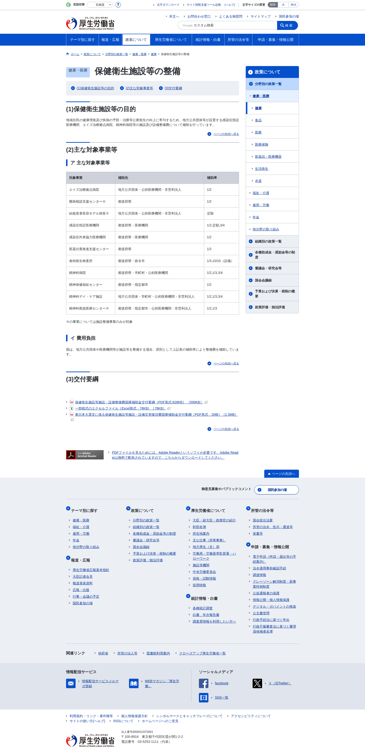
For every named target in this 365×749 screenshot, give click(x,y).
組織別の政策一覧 (268, 241)
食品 (258, 120)
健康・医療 (261, 96)
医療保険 (261, 144)
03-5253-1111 (148, 732)
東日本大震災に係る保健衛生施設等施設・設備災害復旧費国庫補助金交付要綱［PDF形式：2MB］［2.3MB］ (154, 416)
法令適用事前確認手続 (269, 559)
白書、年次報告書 (206, 605)
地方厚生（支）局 (206, 542)
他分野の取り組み (266, 229)
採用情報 (199, 580)
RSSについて (123, 712)
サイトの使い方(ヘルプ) (87, 712)
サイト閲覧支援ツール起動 (204, 4)
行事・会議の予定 (86, 587)
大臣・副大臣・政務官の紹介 (214, 515)
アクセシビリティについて (251, 707)
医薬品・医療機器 (268, 156)
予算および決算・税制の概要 (275, 293)
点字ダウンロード (168, 4)
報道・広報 (82, 553)
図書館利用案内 (158, 644)
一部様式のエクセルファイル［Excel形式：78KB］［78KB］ (120, 408)
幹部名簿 (199, 522)
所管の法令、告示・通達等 (273, 522)
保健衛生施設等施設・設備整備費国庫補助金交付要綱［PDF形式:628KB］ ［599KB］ (139, 402)
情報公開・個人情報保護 (271, 590)
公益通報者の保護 (266, 584)
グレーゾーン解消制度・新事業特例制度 (274, 574)
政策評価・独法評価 (270, 307)
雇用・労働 (261, 205)
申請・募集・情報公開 (272, 539)
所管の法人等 (127, 644)
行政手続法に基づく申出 (271, 610)
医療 (258, 132)
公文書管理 (261, 604)
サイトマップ (261, 16)
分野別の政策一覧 (268, 84)
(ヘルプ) (230, 4)
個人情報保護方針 (134, 707)
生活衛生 (261, 169)
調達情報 (259, 566)
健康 (258, 108)
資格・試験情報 (204, 573)
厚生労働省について (210, 507)
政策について (267, 72)
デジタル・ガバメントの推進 (274, 597)
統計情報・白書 (206, 591)
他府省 (103, 644)
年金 (256, 217)
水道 (258, 181)
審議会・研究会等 (268, 268)
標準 (273, 4)
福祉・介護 (261, 193)
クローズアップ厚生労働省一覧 (202, 644)
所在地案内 (201, 528)
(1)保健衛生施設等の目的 (95, 88)
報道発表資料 (83, 574)
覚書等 (258, 528)
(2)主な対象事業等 (139, 88)
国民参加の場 (289, 16)
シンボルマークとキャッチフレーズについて (189, 707)
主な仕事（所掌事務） (209, 535)
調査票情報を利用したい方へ (214, 612)
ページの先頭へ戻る (226, 134)
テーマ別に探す (86, 507)
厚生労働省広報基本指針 (91, 561)
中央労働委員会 (204, 566)
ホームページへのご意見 (160, 712)
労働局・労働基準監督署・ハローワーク (214, 550)
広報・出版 (81, 580)
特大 (294, 4)
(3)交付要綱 (173, 88)
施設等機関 (201, 560)
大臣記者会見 (83, 567)
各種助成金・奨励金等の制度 (275, 254)
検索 (290, 25)
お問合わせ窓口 (199, 16)
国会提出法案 (263, 515)
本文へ (174, 16)
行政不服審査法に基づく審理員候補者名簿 (274, 619)
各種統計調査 (203, 599)
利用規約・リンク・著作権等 (91, 707)
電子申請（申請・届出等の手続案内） (274, 549)
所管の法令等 (264, 507)
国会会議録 (263, 280)
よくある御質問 (230, 16)
